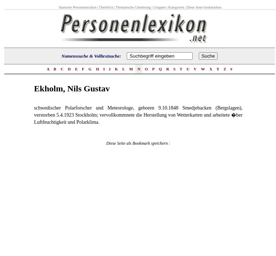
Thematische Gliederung (133, 7)
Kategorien (176, 7)
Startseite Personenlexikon (78, 7)
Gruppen (159, 7)
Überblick (106, 7)
